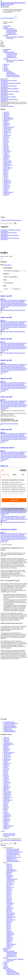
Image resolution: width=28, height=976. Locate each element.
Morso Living (8, 161)
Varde (6, 190)
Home (2, 256)
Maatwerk (6, 69)
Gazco (6, 140)
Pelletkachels (8, 728)
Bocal (6, 121)
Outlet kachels (10, 38)
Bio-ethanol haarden (9, 722)
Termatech (7, 185)
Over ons (6, 68)
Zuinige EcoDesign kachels (13, 76)
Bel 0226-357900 (5, 220)
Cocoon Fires (8, 129)
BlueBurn (7, 120)
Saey (6, 177)
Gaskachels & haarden (10, 726)
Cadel (6, 125)
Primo (6, 170)
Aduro (6, 112)
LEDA (6, 154)
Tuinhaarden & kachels (10, 731)
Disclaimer (6, 836)
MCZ (6, 158)
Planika (6, 169)
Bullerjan (7, 123)
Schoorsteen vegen (11, 32)
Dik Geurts (7, 132)
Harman (6, 142)
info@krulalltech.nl (16, 220)
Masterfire (7, 157)
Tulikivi (7, 188)
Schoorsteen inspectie (12, 31)
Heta (6, 144)
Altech (6, 113)
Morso (6, 159)
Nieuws (5, 65)
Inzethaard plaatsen (11, 73)
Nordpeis (7, 163)
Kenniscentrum (7, 26)
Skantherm (7, 181)
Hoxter (6, 146)
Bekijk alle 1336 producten (7, 106)
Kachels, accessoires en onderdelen (15, 36)
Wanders (7, 193)
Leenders (7, 155)
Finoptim (7, 138)
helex (6, 772)
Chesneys (7, 755)
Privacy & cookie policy (9, 835)
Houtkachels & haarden (10, 727)
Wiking (6, 195)
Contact (5, 66)
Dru (6, 133)
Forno (6, 139)
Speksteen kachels (9, 730)
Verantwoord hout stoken (13, 75)
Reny (6, 171)
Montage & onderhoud (9, 28)
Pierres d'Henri (8, 167)
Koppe (6, 781)
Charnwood (7, 128)
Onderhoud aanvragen (12, 30)
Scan (6, 178)
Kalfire (6, 150)
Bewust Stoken (7, 71)
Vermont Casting (8, 192)
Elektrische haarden (9, 724)
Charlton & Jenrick (9, 127)
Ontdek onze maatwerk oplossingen (9, 423)
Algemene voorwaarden (9, 833)
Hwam (6, 147)
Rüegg (6, 176)
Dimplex (6, 760)
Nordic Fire (7, 162)
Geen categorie (11, 856)
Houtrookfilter (10, 72)
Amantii (7, 114)
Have (6, 143)
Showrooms (6, 64)
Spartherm (7, 182)
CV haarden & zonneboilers (11, 723)
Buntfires (7, 124)
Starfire (6, 184)
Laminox (7, 152)
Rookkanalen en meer (12, 34)
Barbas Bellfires (9, 118)
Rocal (6, 174)
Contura (7, 131)
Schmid (7, 180)
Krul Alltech (7, 151)
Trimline (7, 186)
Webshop (6, 35)
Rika (6, 173)
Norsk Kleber (8, 165)
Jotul (6, 148)
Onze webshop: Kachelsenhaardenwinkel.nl (11, 840)
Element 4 (7, 135)
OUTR (6, 166)
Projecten (6, 27)
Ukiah (6, 189)
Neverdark (7, 793)
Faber (6, 136)
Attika (6, 116)
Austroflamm (8, 117)
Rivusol (6, 806)
